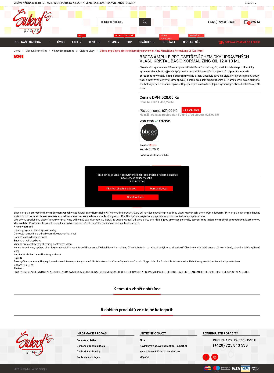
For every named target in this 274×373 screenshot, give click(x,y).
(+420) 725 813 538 (221, 22)
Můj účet (144, 357)
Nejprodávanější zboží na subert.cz (160, 351)
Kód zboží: (146, 149)
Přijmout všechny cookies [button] (121, 188)
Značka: (144, 145)
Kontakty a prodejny (88, 357)
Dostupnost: (147, 120)
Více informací (137, 181)
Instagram (214, 357)
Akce (142, 340)
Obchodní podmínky (88, 351)
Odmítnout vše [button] (135, 197)
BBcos (152, 145)
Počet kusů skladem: (152, 155)
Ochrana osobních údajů (91, 346)
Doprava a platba (86, 340)
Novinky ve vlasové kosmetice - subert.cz (164, 346)
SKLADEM (164, 120)
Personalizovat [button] (158, 188)
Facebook (206, 357)
